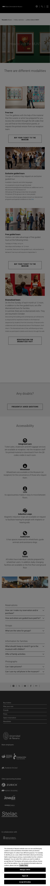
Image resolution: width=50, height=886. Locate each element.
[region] (25, 865)
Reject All (25, 876)
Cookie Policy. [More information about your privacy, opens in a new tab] (24, 865)
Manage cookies (25, 869)
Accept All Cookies (25, 882)
